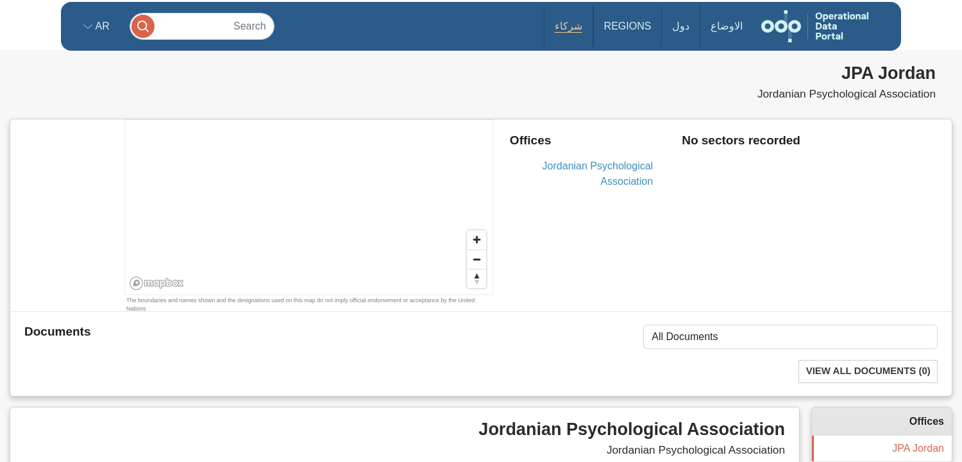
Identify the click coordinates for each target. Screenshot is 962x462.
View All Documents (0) (868, 371)
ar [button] (101, 26)
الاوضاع (727, 26)
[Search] (202, 26)
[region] (309, 208)
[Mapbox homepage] (157, 283)
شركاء (568, 26)
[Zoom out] (476, 259)
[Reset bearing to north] (476, 278)
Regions (628, 26)
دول (680, 26)
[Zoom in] (476, 240)
